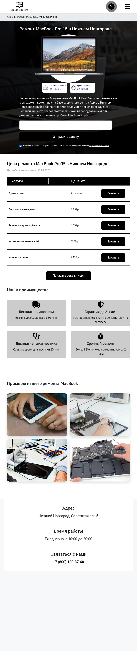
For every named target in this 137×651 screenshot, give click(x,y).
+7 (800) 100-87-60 (68, 562)
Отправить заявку (66, 137)
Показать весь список (69, 276)
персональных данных (99, 145)
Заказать (113, 193)
